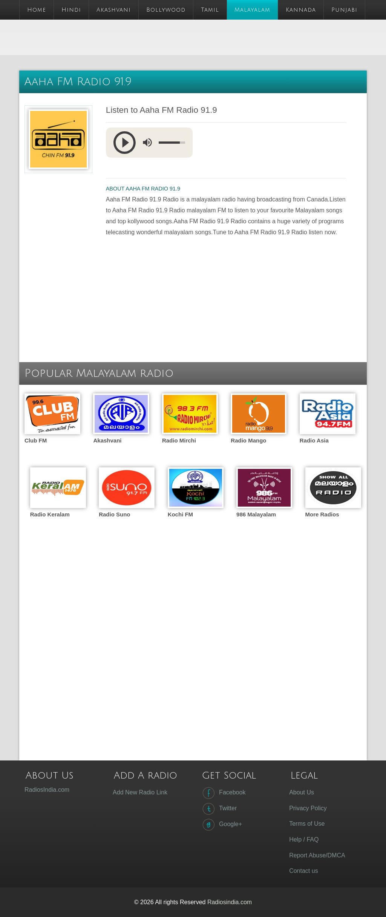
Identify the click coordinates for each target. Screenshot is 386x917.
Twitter (219, 808)
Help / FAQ (304, 839)
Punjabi (344, 10)
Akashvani (113, 10)
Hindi (71, 10)
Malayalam (252, 10)
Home (36, 10)
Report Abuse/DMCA (317, 855)
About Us (301, 792)
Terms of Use (307, 823)
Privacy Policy (308, 808)
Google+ (221, 824)
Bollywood (165, 10)
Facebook (223, 792)
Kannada (301, 10)
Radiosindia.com (229, 902)
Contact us (303, 871)
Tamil (210, 10)
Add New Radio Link (140, 792)
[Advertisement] (156, 37)
